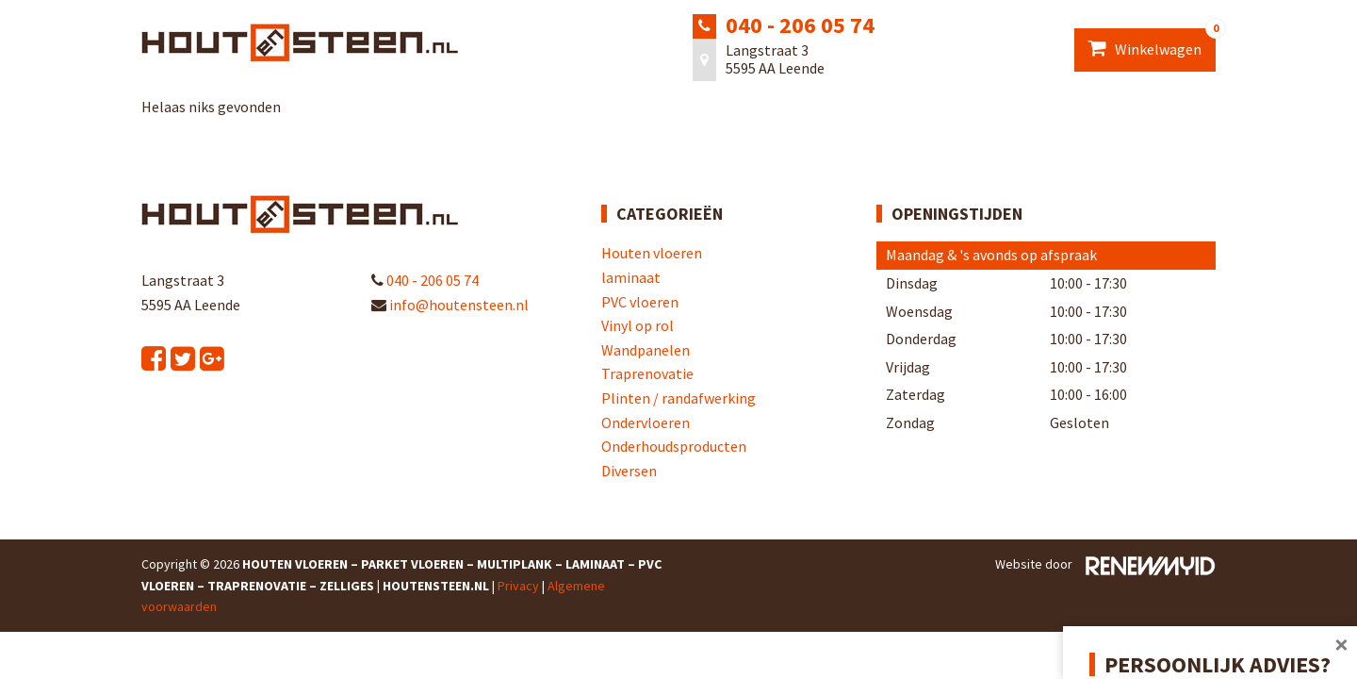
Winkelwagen (1152, 43)
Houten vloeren (651, 252)
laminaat (631, 277)
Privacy (518, 585)
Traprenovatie (647, 373)
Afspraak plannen (1182, 628)
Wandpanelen (645, 349)
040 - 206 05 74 (800, 25)
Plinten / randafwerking (678, 398)
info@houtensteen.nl (450, 304)
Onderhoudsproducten (673, 446)
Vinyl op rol (637, 325)
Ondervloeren (645, 422)
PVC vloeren (639, 301)
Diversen (629, 470)
